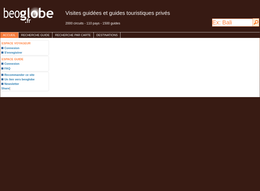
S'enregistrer (13, 52)
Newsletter (11, 83)
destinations (107, 35)
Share (5, 88)
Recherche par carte (73, 35)
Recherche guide (35, 35)
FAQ (7, 68)
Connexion (11, 48)
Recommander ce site (19, 74)
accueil (9, 35)
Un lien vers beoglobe (19, 79)
